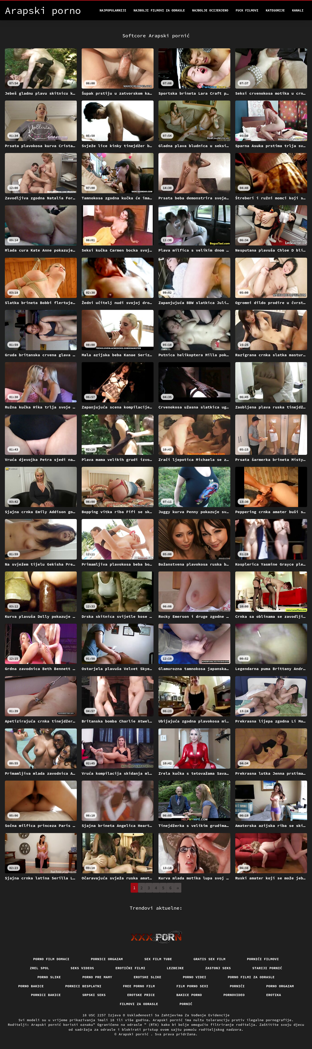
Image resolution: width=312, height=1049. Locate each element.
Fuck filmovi (247, 10)
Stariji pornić (267, 968)
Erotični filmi (131, 968)
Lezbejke (175, 968)
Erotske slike (147, 977)
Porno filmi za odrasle (251, 977)
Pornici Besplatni (83, 986)
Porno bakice (31, 986)
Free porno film (139, 986)
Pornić (186, 1004)
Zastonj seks (218, 968)
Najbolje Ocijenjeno (210, 10)
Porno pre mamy (97, 977)
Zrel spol (39, 968)
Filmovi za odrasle (139, 1004)
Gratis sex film (209, 959)
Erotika (273, 995)
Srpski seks (94, 995)
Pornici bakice (46, 995)
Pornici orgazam (107, 959)
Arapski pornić (135, 1034)
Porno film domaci (51, 959)
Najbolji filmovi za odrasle (159, 10)
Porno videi (194, 977)
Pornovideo (234, 995)
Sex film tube (158, 959)
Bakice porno (189, 995)
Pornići (237, 986)
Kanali (297, 10)
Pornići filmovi (263, 959)
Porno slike (49, 977)
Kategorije (275, 10)
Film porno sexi (192, 986)
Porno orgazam (280, 986)
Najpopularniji (113, 10)
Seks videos (82, 968)
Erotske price (141, 995)
